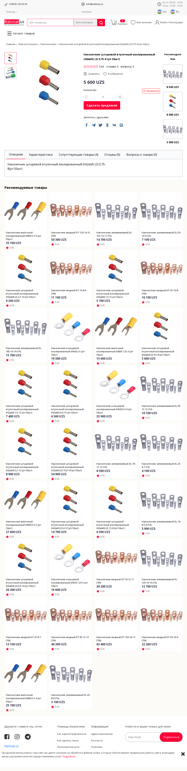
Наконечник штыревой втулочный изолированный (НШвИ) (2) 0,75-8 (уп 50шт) (104, 48)
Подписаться (171, 741)
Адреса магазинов (102, 738)
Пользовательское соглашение (68, 752)
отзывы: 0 (112, 70)
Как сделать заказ (68, 744)
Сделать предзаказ (102, 109)
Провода (41, 28)
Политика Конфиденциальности (104, 752)
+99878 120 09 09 (18, 4)
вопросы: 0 (127, 70)
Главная (10, 48)
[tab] (16, 158)
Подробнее (69, 767)
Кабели (31, 28)
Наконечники (48, 48)
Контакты (87, 11)
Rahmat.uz (11, 750)
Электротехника (56, 28)
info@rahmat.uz (94, 4)
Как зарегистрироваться (71, 738)
